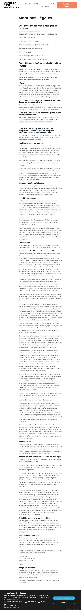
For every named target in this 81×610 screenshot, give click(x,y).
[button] (5, 602)
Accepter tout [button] (64, 598)
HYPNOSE (36, 4)
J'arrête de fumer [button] (67, 5)
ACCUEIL (28, 4)
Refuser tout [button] (64, 602)
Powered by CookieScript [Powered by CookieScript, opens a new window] (73, 609)
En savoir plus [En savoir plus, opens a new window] (14, 599)
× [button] (78, 592)
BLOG (53, 4)
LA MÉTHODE (46, 5)
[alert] (40, 600)
